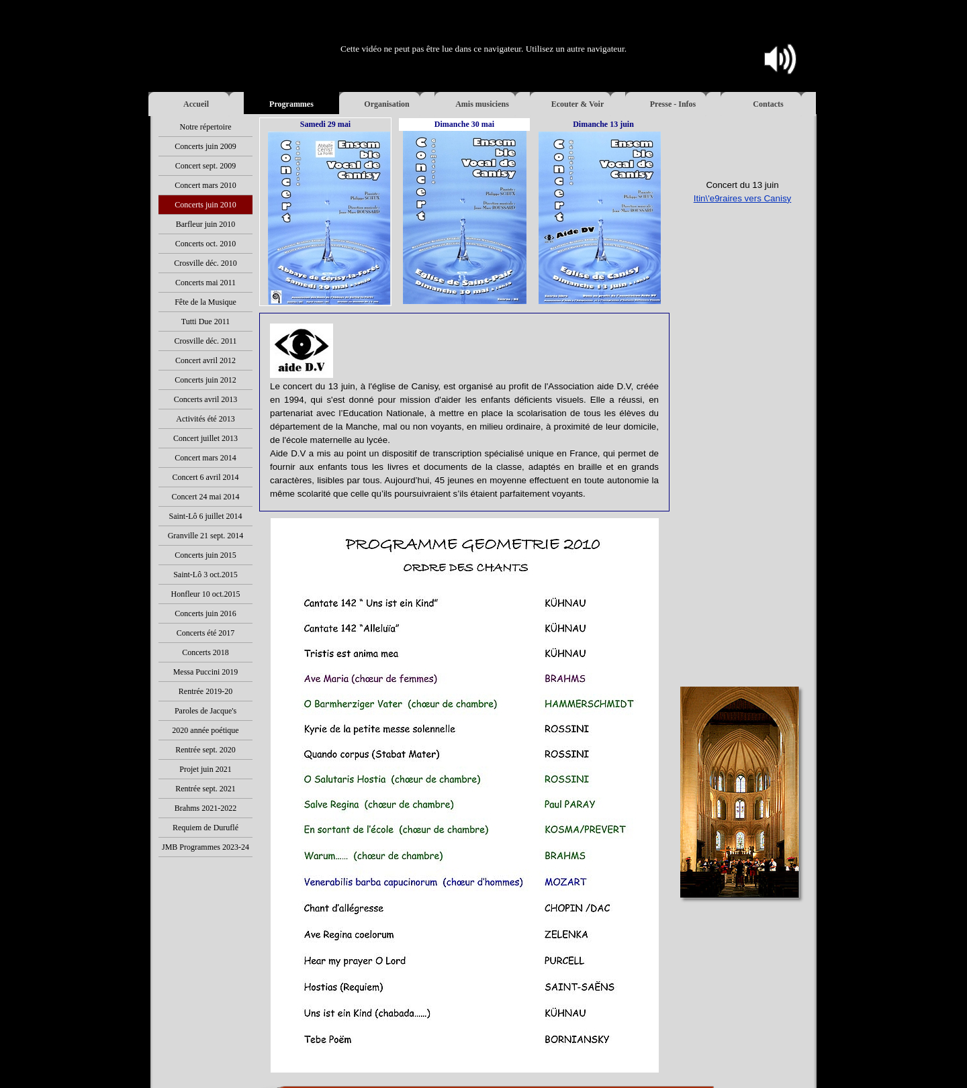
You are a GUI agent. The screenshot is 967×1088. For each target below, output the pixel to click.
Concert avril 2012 (205, 360)
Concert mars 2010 (205, 185)
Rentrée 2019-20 (205, 691)
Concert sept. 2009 (205, 165)
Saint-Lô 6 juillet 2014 (205, 516)
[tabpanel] (742, 212)
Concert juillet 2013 (205, 438)
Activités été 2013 (205, 419)
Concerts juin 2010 (205, 204)
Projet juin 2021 (205, 769)
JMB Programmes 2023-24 (205, 847)
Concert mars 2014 (205, 457)
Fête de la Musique (205, 302)
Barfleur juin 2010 (206, 224)
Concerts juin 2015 (205, 555)
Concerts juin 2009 (205, 146)
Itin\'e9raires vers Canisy (743, 198)
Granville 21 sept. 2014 (206, 535)
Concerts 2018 (205, 652)
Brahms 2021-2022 (205, 808)
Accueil (196, 104)
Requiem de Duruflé (205, 827)
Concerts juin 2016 (205, 613)
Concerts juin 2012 (205, 380)
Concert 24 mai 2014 (206, 496)
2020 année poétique (205, 730)
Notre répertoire (206, 127)
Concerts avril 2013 (206, 399)
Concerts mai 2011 (205, 282)
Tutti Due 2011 (205, 321)
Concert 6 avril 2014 (206, 477)
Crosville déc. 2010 (205, 263)
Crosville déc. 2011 (205, 341)
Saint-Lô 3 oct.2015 (205, 574)
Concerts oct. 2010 (205, 243)
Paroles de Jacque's (205, 710)
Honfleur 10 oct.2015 (205, 594)
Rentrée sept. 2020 (205, 749)
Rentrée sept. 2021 (205, 788)
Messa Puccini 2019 (205, 672)
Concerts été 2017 (206, 633)
